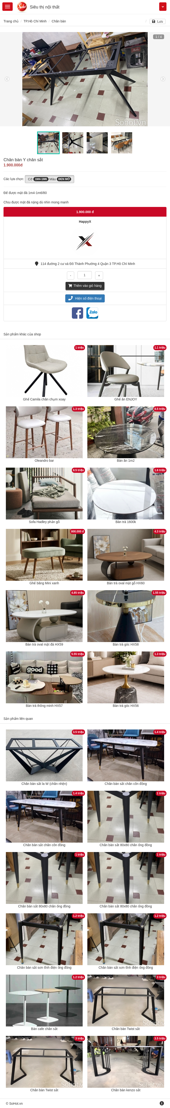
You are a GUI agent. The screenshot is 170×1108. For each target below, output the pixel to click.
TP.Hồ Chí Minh (34, 21)
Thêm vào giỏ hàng (84, 286)
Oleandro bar (44, 460)
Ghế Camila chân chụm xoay (44, 399)
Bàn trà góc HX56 (126, 706)
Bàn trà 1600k (126, 522)
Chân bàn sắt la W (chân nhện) (44, 784)
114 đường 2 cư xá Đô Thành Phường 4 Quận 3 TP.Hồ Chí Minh (85, 264)
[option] (85, 79)
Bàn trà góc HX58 (126, 644)
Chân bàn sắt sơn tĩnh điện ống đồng (44, 967)
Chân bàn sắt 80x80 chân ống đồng (126, 845)
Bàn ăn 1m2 (126, 460)
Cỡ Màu (49, 179)
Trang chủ (11, 21)
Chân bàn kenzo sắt (125, 1090)
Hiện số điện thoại (85, 298)
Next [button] (163, 79)
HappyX (85, 221)
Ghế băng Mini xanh (44, 583)
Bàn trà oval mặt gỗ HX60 (126, 583)
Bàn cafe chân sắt (44, 1029)
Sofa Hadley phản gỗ (44, 522)
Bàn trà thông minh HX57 (44, 706)
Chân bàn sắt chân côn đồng (126, 784)
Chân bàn (59, 21)
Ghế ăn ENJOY (125, 399)
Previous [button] (7, 79)
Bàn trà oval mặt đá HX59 (44, 644)
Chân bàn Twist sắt (126, 1029)
